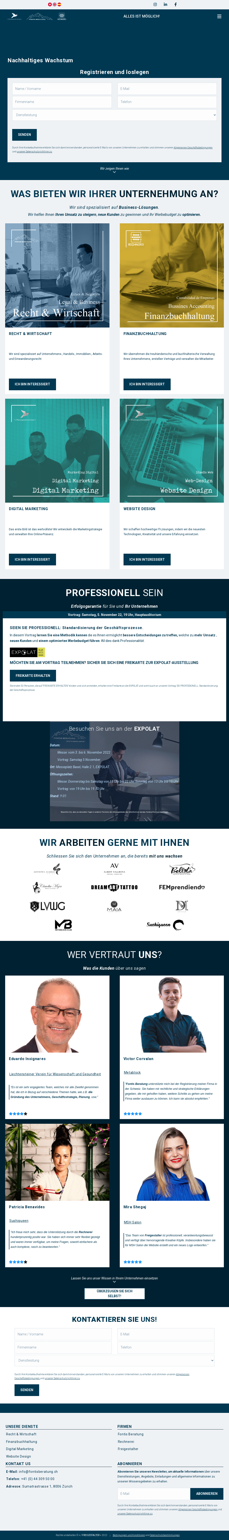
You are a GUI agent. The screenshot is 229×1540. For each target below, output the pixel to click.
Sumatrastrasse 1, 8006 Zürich (39, 1486)
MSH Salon (133, 1222)
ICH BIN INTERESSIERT (32, 384)
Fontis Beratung (131, 1434)
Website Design (18, 1456)
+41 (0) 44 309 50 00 (30, 1479)
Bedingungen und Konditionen (129, 1535)
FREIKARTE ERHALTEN (33, 676)
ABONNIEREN (207, 1494)
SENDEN (24, 134)
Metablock (132, 1072)
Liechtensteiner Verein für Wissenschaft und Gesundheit (55, 1074)
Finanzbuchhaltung (21, 1442)
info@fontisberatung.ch (32, 1472)
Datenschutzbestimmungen (165, 1535)
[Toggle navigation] (219, 16)
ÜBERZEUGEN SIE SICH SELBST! (114, 1293)
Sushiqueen (19, 1221)
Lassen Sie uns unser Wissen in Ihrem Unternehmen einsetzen (114, 1280)
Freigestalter (128, 1449)
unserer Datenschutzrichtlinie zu (34, 151)
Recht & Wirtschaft (21, 1434)
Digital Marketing (20, 1449)
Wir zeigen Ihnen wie (114, 170)
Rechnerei (126, 1442)
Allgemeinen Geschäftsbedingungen (193, 147)
